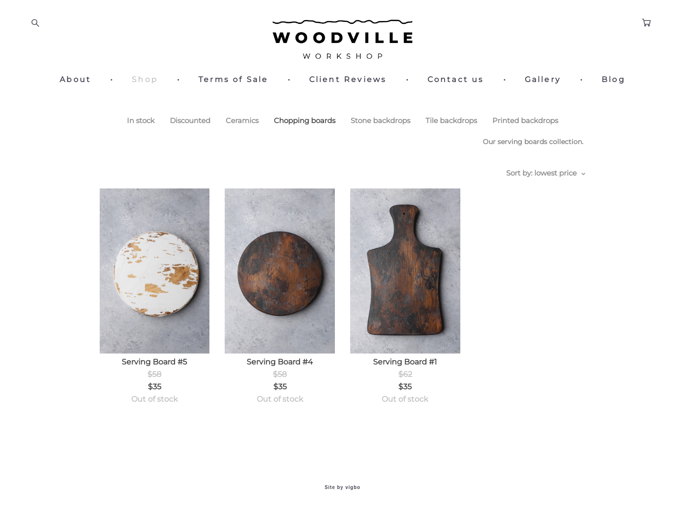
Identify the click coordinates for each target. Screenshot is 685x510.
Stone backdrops (380, 120)
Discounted (190, 120)
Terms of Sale (233, 79)
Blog (613, 79)
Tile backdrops (451, 120)
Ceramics (242, 120)
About (75, 79)
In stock (141, 120)
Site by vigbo (342, 487)
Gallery (543, 79)
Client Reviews (348, 79)
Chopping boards (304, 120)
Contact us (455, 79)
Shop (145, 79)
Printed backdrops (525, 120)
